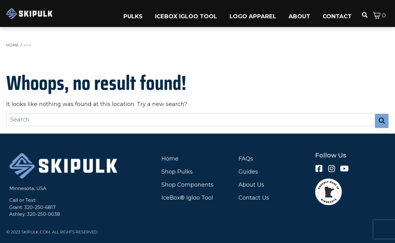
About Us (251, 184)
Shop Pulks (177, 171)
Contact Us (253, 197)
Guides (248, 171)
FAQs (245, 158)
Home (169, 158)
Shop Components (187, 184)
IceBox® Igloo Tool (187, 197)
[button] (133, 13)
